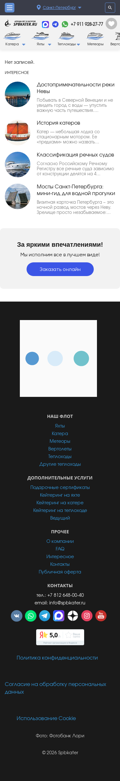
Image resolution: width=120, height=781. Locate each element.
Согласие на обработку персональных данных (55, 688)
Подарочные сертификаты (60, 487)
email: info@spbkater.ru (60, 603)
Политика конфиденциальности (57, 658)
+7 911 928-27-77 (87, 25)
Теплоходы (60, 457)
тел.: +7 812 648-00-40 (60, 595)
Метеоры (60, 441)
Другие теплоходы (60, 464)
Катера (60, 434)
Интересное (60, 557)
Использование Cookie (46, 718)
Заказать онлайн (60, 269)
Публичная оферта (60, 572)
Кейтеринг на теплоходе (60, 510)
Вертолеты (60, 449)
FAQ (60, 549)
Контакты (60, 564)
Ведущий (60, 518)
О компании (60, 541)
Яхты (60, 426)
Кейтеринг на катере (60, 503)
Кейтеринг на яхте (60, 495)
